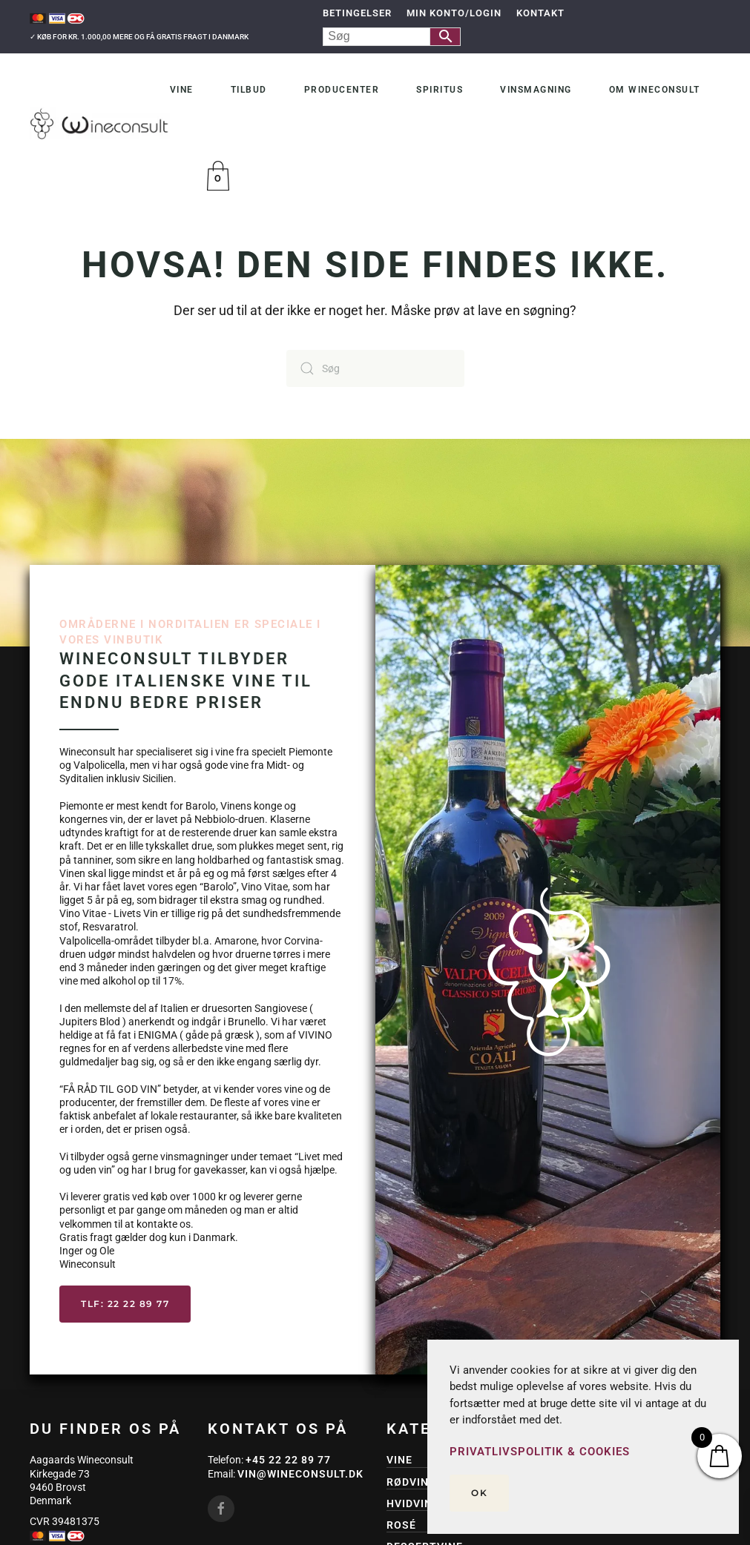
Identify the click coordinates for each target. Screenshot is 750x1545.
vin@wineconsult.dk (300, 1474)
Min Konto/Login (454, 13)
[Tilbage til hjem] (100, 123)
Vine (182, 90)
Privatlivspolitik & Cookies (540, 1451)
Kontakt (540, 13)
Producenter (342, 90)
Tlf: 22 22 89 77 (125, 1303)
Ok (479, 1492)
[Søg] (375, 368)
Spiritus (439, 90)
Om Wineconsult (654, 90)
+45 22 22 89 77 (288, 1460)
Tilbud (249, 90)
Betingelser (357, 13)
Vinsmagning (536, 90)
